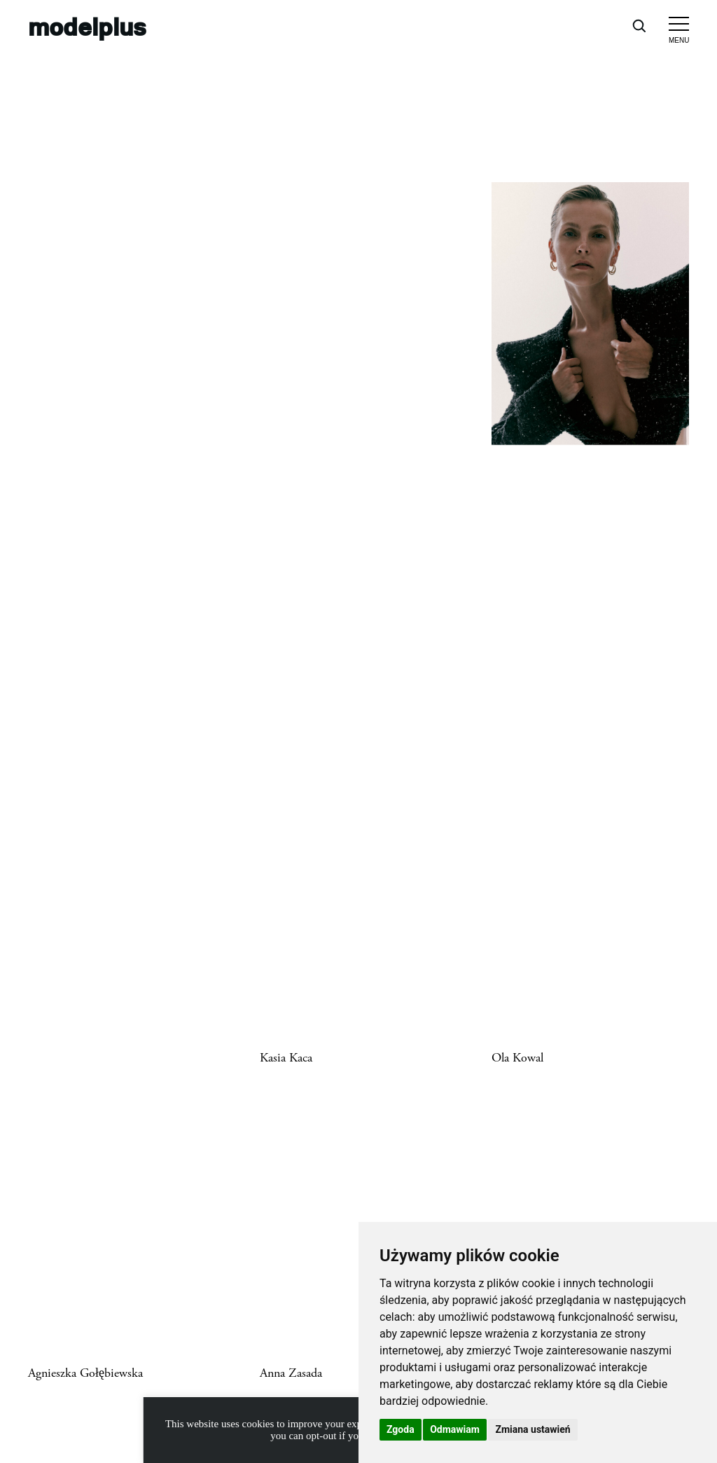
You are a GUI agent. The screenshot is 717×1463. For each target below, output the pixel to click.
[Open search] (638, 25)
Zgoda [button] (401, 1429)
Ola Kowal (517, 1058)
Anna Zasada (291, 1373)
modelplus (87, 26)
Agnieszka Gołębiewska (85, 1373)
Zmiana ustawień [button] (532, 1429)
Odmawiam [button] (455, 1429)
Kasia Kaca (286, 1058)
